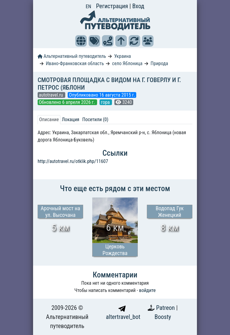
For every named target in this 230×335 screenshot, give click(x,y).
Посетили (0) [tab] (95, 119)
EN (88, 6)
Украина (122, 56)
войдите (147, 290)
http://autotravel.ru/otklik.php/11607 (73, 161)
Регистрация (112, 6)
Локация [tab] (70, 119)
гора (106, 102)
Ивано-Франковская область (75, 63)
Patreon (166, 307)
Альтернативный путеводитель (72, 56)
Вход (138, 6)
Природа (159, 63)
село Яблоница (127, 63)
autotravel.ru (51, 95)
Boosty (162, 316)
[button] (81, 40)
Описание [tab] (49, 119)
